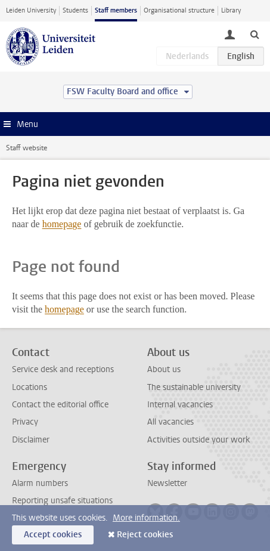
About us (164, 369)
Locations (29, 387)
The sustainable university (194, 387)
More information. (146, 518)
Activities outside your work (198, 439)
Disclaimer (30, 439)
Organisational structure (179, 10)
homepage (62, 224)
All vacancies (170, 422)
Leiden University (31, 10)
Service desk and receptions (63, 369)
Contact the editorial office (60, 404)
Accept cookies (53, 534)
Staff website (26, 148)
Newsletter (167, 483)
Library (231, 10)
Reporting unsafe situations (62, 500)
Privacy (25, 422)
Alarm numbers (40, 483)
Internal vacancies (180, 404)
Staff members (116, 10)
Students (75, 10)
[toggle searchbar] (254, 34)
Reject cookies (145, 534)
